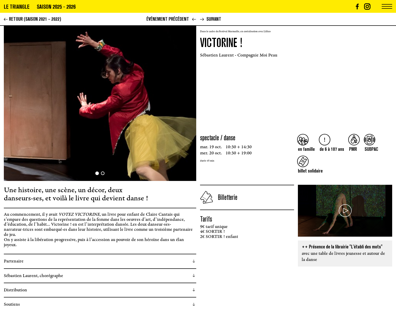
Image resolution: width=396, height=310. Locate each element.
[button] (52, 103)
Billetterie (218, 197)
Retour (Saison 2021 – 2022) (32, 19)
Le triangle (16, 6)
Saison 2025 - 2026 (56, 6)
